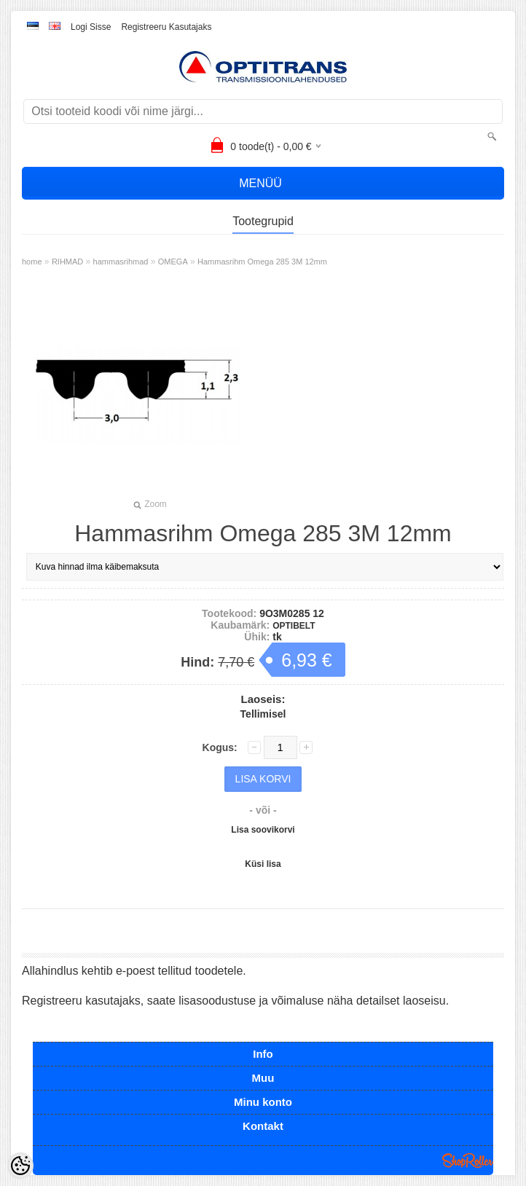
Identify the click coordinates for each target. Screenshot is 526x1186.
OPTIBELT (293, 626)
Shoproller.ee (467, 1160)
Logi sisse (91, 27)
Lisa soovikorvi (262, 830)
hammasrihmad (121, 261)
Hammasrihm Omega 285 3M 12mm (262, 261)
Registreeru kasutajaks (166, 27)
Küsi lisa (262, 864)
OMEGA (173, 261)
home (32, 261)
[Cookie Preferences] (20, 1165)
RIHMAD (67, 261)
